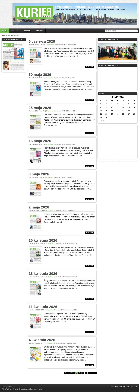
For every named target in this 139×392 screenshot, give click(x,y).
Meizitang (24, 389)
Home (4, 31)
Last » (94, 373)
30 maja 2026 (40, 75)
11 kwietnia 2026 (43, 307)
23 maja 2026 (40, 108)
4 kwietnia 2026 (42, 340)
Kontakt (39, 31)
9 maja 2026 (39, 174)
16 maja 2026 (40, 141)
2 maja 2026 (39, 207)
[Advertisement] (117, 142)
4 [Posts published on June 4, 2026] (117, 104)
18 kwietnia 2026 (43, 274)
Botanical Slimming (36, 389)
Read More (89, 66)
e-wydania (49, 44)
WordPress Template (11, 389)
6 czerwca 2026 (42, 41)
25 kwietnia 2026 (43, 240)
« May (102, 121)
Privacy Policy (7, 387)
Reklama (27, 31)
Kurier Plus (15, 35)
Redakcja (15, 31)
